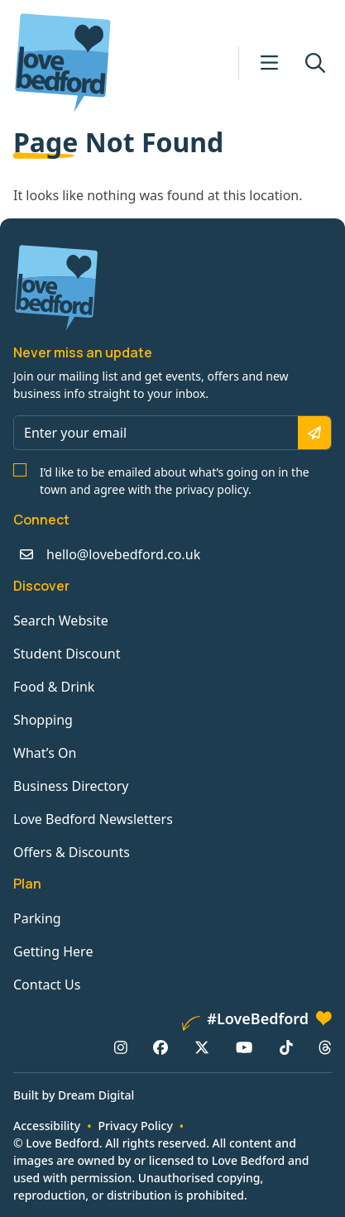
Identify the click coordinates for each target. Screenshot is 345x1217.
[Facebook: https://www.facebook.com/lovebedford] (160, 1047)
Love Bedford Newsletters (93, 819)
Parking (37, 918)
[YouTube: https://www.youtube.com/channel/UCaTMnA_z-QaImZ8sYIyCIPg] (244, 1047)
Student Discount (67, 653)
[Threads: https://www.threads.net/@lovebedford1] (325, 1047)
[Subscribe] (314, 432)
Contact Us (46, 984)
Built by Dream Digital (73, 1095)
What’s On (44, 753)
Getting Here (53, 951)
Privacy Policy (135, 1125)
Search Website (60, 620)
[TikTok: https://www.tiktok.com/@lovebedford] (286, 1047)
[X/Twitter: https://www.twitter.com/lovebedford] (201, 1047)
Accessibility (46, 1125)
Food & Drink (53, 687)
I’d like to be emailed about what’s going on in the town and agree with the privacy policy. (174, 480)
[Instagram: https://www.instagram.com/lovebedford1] (120, 1047)
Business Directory (71, 786)
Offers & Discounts (71, 852)
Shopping (43, 720)
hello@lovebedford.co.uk (123, 554)
